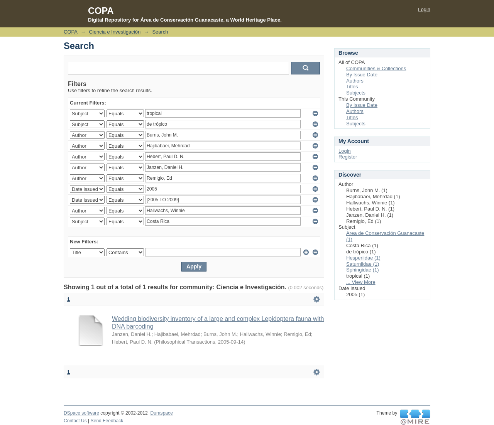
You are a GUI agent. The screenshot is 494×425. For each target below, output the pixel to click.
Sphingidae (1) (362, 270)
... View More (361, 282)
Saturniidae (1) (362, 264)
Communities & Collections (376, 68)
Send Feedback (107, 420)
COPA (70, 32)
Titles (352, 86)
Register (347, 157)
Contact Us (75, 420)
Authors (355, 81)
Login (424, 9)
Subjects (355, 93)
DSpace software (81, 413)
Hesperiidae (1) (363, 258)
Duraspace (161, 413)
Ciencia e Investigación (114, 32)
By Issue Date (361, 75)
